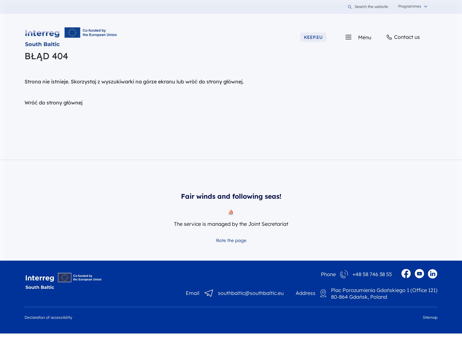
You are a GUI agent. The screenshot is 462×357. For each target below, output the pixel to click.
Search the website (368, 7)
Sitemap (430, 317)
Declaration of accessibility (48, 317)
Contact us (403, 37)
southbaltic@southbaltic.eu (251, 293)
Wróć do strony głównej (54, 102)
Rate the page (231, 240)
